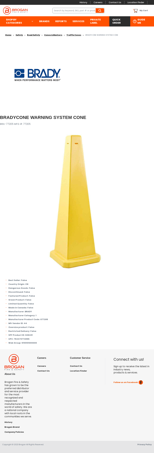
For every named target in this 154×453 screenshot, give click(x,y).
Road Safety (33, 35)
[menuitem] (19, 21)
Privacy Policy (144, 444)
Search (100, 10)
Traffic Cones (73, 35)
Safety (19, 35)
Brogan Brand (12, 427)
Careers (98, 2)
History (83, 2)
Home (8, 35)
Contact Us (115, 2)
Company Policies (14, 432)
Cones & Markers (53, 35)
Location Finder (136, 2)
